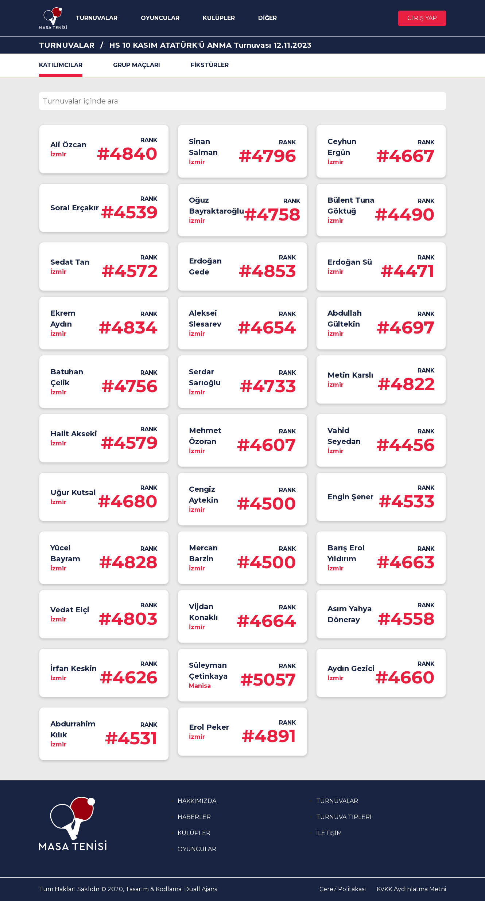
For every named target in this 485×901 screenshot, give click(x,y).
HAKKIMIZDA (197, 800)
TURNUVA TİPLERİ (344, 817)
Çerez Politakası (342, 889)
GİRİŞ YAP (422, 18)
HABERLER (194, 817)
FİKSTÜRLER (210, 65)
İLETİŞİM (329, 833)
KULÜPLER (219, 18)
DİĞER (267, 18)
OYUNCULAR (160, 18)
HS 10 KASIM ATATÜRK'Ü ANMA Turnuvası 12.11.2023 (210, 45)
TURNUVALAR (96, 18)
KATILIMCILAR (60, 65)
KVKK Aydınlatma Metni (411, 889)
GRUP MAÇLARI (136, 65)
